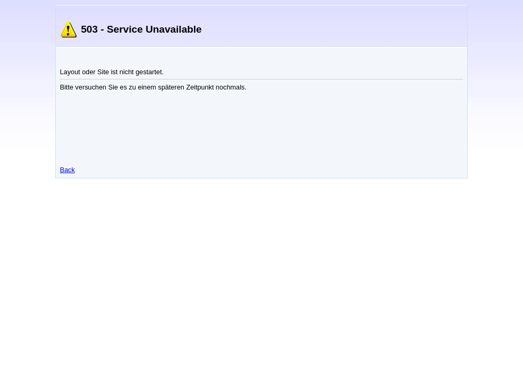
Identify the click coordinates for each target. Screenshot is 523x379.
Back (67, 170)
